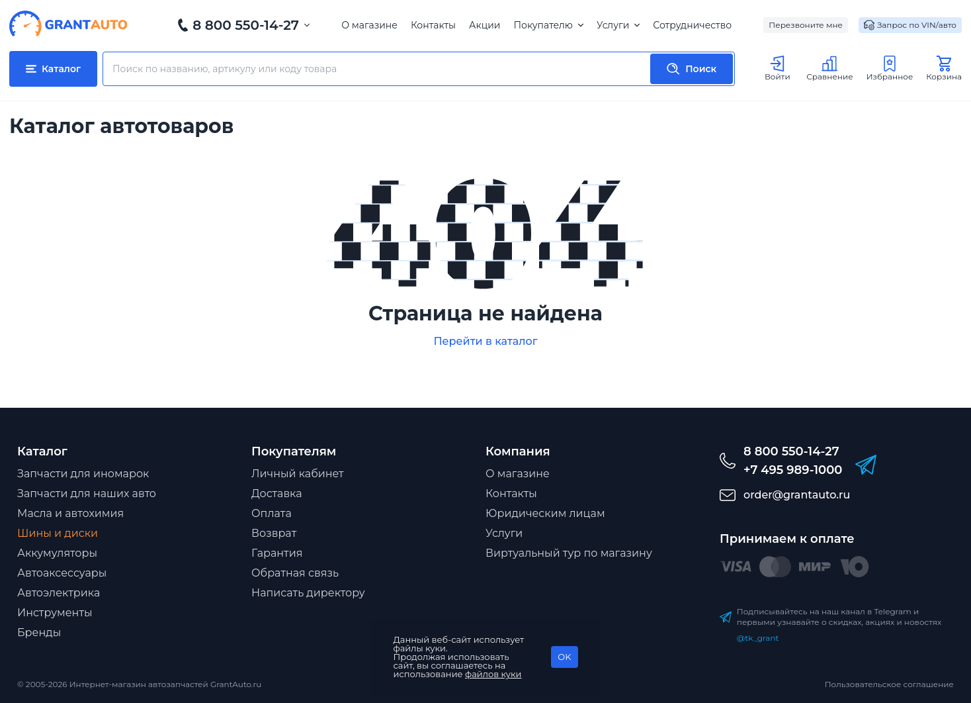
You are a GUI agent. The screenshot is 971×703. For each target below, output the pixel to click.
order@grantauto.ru (796, 495)
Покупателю (548, 25)
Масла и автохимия (70, 513)
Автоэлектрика (58, 592)
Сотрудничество (692, 25)
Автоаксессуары (61, 573)
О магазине (369, 25)
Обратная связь (295, 573)
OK (564, 656)
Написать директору (308, 592)
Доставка (276, 493)
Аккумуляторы (57, 553)
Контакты (433, 25)
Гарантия (276, 553)
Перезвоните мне (806, 25)
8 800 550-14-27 (245, 25)
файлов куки (493, 674)
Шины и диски (57, 533)
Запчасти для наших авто (86, 493)
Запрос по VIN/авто (910, 25)
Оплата (271, 513)
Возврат (273, 533)
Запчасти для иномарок (83, 473)
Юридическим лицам (545, 513)
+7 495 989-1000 (792, 470)
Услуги (618, 25)
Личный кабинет (297, 473)
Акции (484, 25)
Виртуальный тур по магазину (569, 553)
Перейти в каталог (485, 341)
